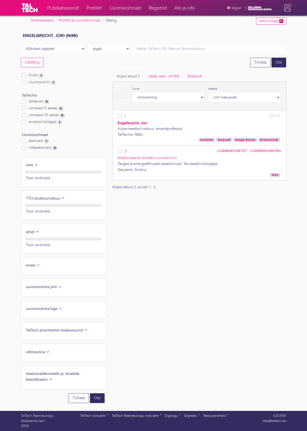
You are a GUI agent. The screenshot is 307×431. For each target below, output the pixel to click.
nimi (32, 165)
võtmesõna (38, 352)
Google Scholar (245, 140)
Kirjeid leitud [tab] (128, 76)
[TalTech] (29, 8)
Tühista (260, 62)
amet (32, 232)
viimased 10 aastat (47, 115)
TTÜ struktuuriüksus (45, 198)
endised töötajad (45, 122)
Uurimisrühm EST (232, 151)
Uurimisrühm (42, 82)
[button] (286, 8)
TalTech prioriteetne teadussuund (57, 330)
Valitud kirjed (271, 21)
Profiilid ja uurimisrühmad (79, 20)
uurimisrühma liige (44, 308)
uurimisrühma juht (44, 287)
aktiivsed (39, 141)
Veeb (274, 175)
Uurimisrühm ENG (265, 151)
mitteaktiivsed (43, 147)
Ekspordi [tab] (195, 76)
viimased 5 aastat (46, 108)
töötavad (39, 101)
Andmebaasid (42, 20)
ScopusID (224, 140)
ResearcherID (269, 140)
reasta (212, 89)
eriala (33, 265)
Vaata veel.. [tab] (163, 76)
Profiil (36, 75)
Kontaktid (206, 140)
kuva (135, 89)
